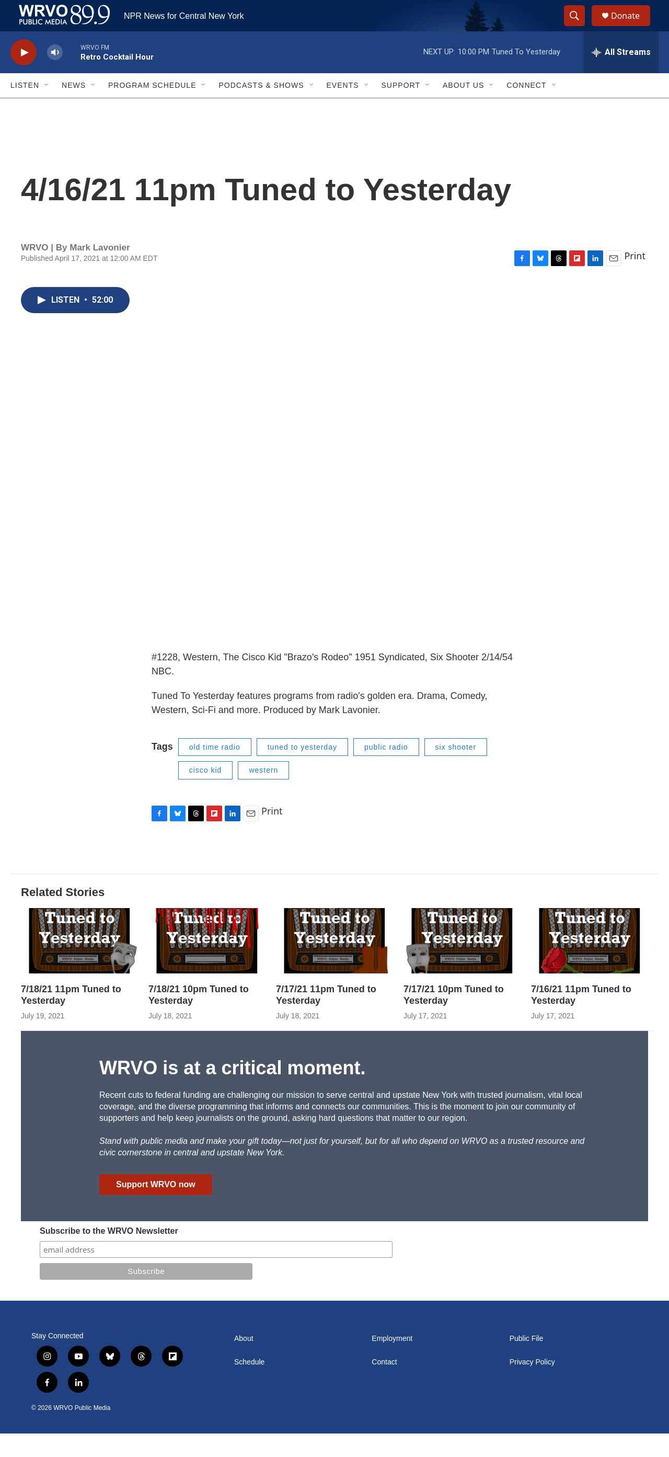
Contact (384, 1386)
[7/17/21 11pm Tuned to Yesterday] (334, 964)
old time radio (214, 770)
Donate (632, 27)
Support (401, 109)
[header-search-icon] (579, 27)
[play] (23, 76)
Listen (24, 109)
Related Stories (63, 915)
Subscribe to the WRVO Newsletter (109, 1254)
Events (343, 109)
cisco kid (205, 793)
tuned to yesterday (302, 770)
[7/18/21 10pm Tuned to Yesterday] (207, 964)
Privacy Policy (532, 1386)
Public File (527, 1362)
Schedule (249, 1386)
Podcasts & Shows (261, 109)
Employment (392, 1362)
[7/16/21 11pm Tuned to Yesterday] (589, 964)
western (263, 793)
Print (634, 279)
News (74, 109)
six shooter (456, 770)
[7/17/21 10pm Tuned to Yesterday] (462, 964)
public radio (386, 770)
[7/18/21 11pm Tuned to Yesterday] (79, 964)
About (243, 1362)
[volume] (55, 76)
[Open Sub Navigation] (47, 109)
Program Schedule (152, 109)
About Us (463, 109)
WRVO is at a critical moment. (232, 1091)
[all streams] (621, 76)
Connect (526, 109)
